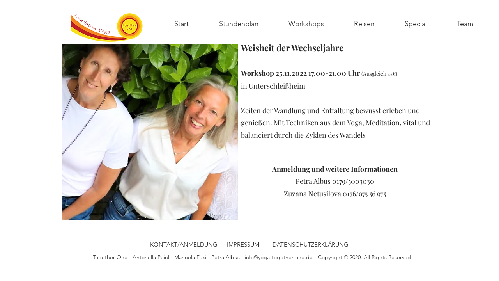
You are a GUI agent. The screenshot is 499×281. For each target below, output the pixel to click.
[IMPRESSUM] (243, 245)
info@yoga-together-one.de (279, 257)
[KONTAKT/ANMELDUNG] (184, 245)
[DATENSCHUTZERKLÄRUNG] (310, 245)
